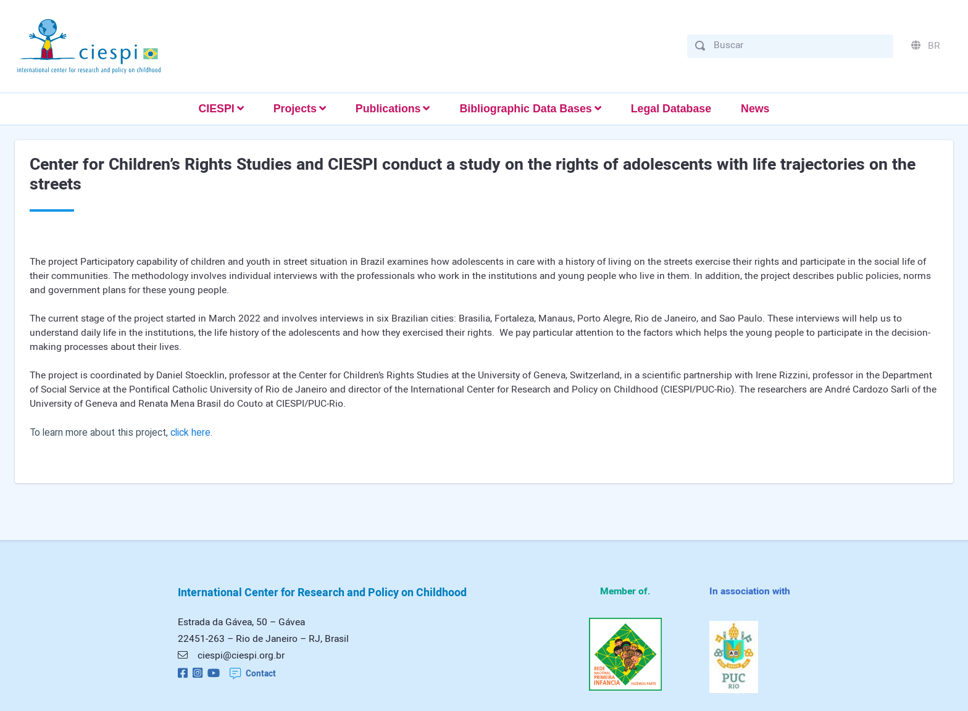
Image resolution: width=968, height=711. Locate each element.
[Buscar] (799, 45)
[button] (220, 109)
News (755, 108)
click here (190, 432)
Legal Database (671, 108)
